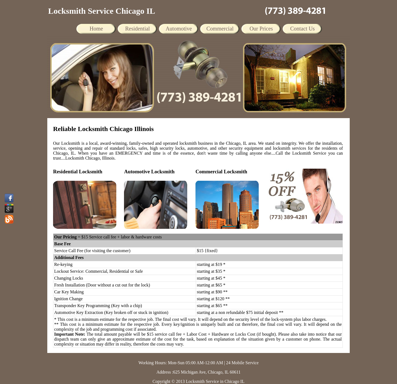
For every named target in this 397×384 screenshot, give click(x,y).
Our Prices (261, 29)
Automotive (179, 29)
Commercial (220, 29)
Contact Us (302, 29)
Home (96, 29)
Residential (137, 29)
